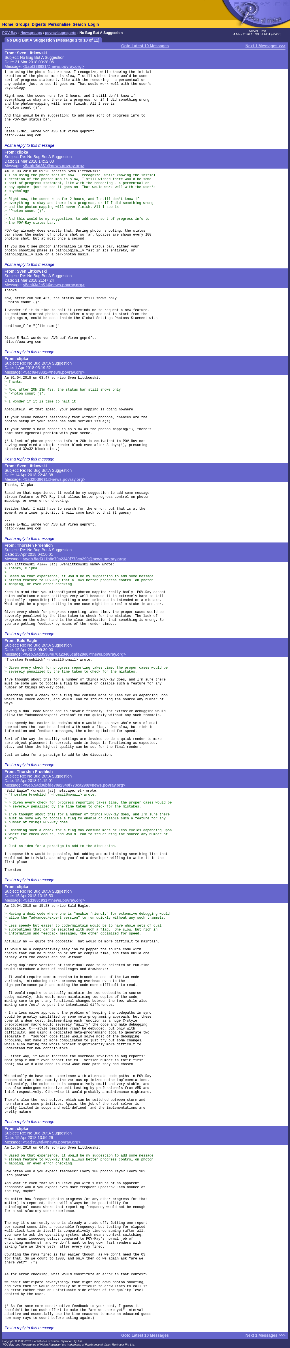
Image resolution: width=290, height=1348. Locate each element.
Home (7, 24)
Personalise (59, 24)
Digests (39, 24)
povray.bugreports (60, 33)
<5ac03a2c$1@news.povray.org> (54, 285)
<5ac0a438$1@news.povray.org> (54, 372)
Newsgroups (31, 33)
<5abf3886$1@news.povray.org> (53, 66)
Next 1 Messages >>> (265, 46)
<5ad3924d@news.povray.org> (52, 1142)
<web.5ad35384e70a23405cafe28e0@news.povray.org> (74, 654)
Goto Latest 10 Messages (145, 46)
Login (93, 24)
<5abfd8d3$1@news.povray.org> (53, 165)
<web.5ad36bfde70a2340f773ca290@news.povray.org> (74, 785)
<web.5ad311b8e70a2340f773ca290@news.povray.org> (74, 559)
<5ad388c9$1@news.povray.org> (54, 900)
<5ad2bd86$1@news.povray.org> (54, 479)
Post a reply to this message (29, 145)
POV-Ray (9, 33)
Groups (22, 24)
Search (79, 24)
